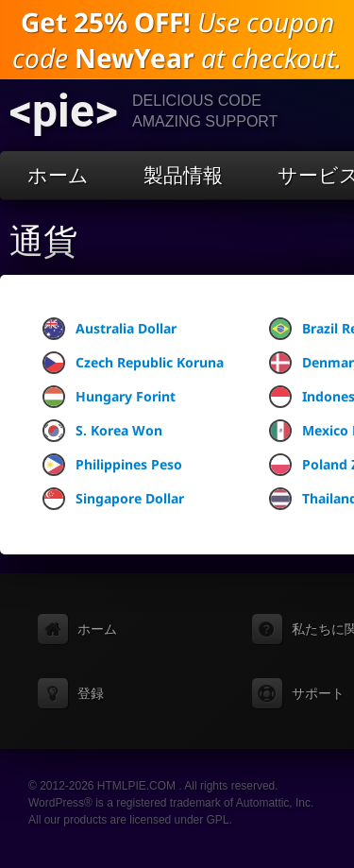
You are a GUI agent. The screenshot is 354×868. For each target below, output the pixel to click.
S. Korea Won (102, 430)
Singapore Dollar (113, 498)
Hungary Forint (109, 396)
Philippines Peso (112, 464)
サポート (318, 693)
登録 (90, 693)
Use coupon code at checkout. (177, 40)
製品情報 (183, 175)
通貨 (43, 242)
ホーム (58, 175)
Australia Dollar (109, 328)
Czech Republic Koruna (133, 362)
